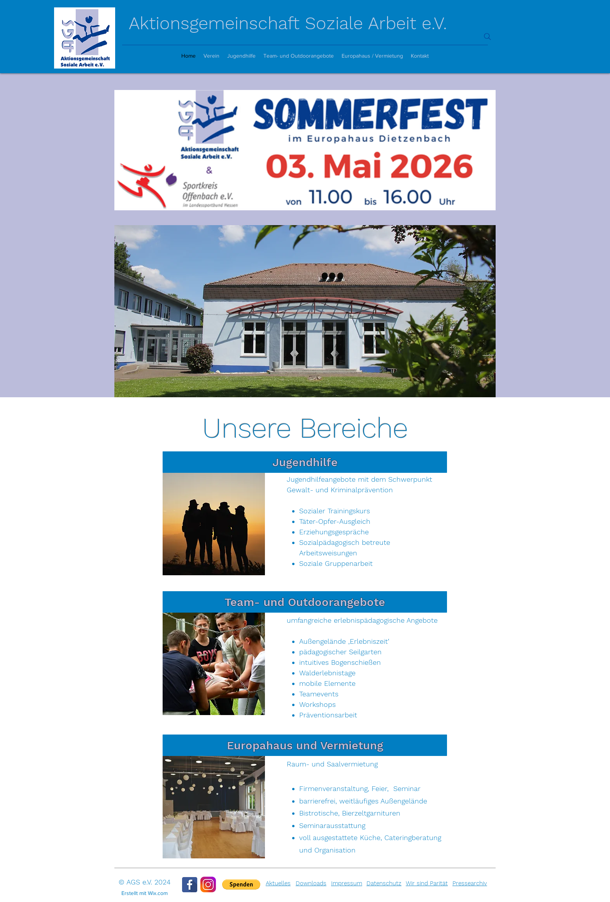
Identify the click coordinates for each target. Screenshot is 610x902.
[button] (241, 884)
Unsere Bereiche (305, 428)
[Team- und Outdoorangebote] (305, 602)
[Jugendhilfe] (305, 462)
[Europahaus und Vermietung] (305, 745)
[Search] (487, 36)
